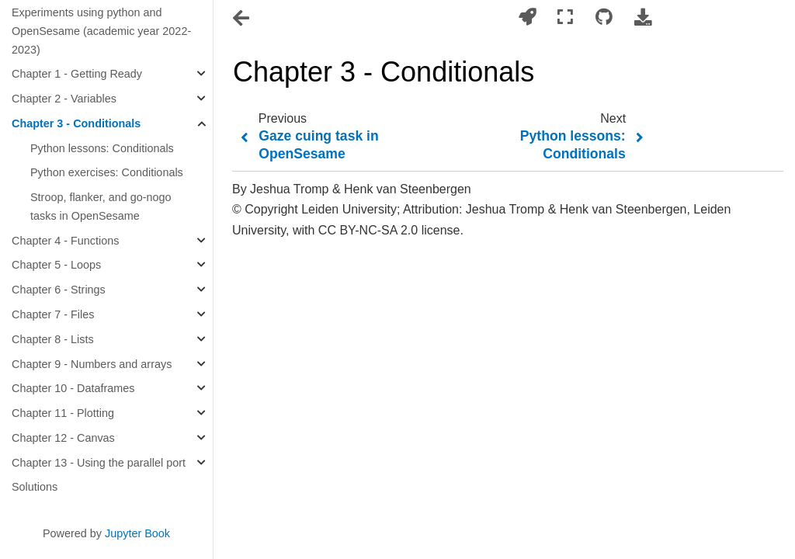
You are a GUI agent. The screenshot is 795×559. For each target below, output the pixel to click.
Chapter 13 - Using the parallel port (99, 463)
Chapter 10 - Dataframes (73, 388)
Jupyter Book (137, 533)
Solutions (34, 487)
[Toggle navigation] (242, 18)
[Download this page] (643, 17)
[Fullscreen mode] (565, 17)
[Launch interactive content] (527, 17)
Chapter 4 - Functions (65, 240)
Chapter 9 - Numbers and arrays (92, 364)
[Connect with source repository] (604, 17)
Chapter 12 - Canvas (63, 438)
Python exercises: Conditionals (106, 172)
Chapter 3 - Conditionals (76, 123)
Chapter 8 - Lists (53, 339)
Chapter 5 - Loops (56, 265)
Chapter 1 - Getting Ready (77, 74)
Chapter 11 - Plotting (63, 413)
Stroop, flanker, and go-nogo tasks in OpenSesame (101, 206)
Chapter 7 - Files (53, 314)
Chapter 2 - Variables (64, 98)
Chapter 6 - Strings (59, 289)
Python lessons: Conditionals (102, 148)
